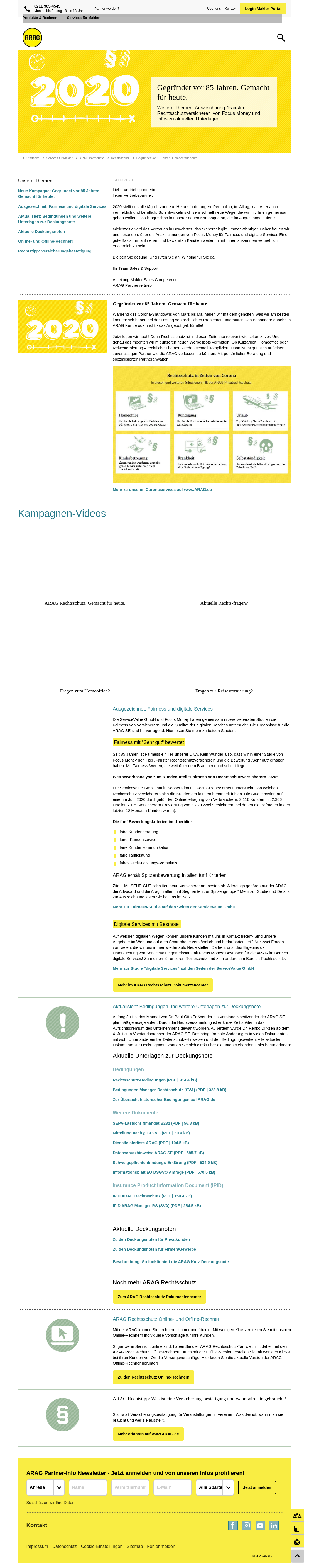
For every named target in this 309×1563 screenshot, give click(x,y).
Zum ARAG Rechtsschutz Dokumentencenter (159, 1297)
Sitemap (135, 1546)
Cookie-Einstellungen (102, 1546)
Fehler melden (161, 1546)
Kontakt (229, 9)
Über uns (213, 9)
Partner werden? (106, 9)
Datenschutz (64, 1546)
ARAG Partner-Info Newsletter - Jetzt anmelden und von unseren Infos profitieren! (135, 1473)
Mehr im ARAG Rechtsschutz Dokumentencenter (163, 985)
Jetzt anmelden (257, 1487)
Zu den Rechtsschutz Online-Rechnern (153, 1377)
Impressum (37, 1546)
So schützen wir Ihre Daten (50, 1502)
